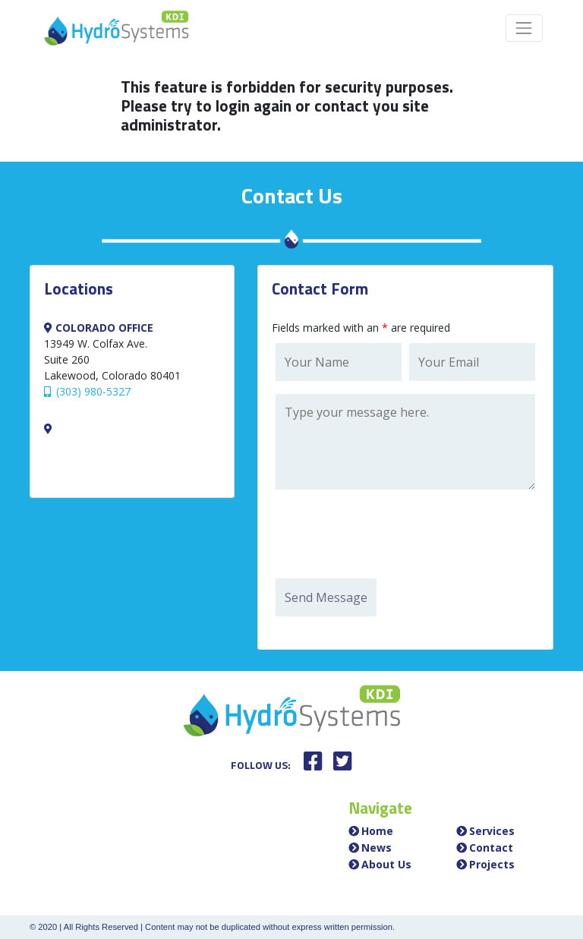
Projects (492, 864)
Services (492, 831)
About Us (386, 864)
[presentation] (391, 536)
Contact (491, 847)
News (376, 847)
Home (377, 831)
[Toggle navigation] (524, 27)
